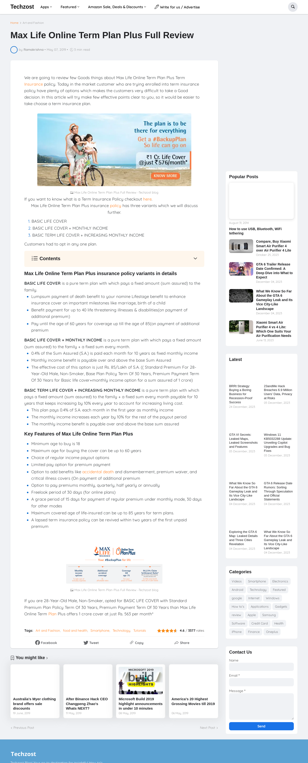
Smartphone (99, 628)
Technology (121, 628)
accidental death (98, 469)
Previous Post (23, 726)
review (236, 617)
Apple (252, 617)
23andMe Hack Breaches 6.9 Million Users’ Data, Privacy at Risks (278, 394)
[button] (293, 7)
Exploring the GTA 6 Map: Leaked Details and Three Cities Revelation (243, 540)
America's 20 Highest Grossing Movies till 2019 (193, 699)
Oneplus (272, 634)
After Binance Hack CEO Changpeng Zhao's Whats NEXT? (87, 701)
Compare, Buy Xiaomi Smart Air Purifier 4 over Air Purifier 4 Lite (273, 248)
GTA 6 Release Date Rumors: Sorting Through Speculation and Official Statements (278, 493)
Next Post (207, 726)
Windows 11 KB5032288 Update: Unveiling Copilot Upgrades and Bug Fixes (278, 445)
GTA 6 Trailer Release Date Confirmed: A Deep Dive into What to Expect (274, 272)
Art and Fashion (33, 20)
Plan (52, 611)
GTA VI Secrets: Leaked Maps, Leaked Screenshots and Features (243, 443)
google (237, 600)
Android (237, 591)
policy (115, 203)
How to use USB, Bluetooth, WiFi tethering (255, 233)
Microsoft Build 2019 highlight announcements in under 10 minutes (141, 701)
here (147, 197)
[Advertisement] (261, 93)
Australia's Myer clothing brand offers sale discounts (34, 701)
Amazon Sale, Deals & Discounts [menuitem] (115, 7)
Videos (237, 583)
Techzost (22, 7)
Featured (279, 591)
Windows (272, 600)
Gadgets (281, 608)
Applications (260, 608)
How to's (238, 608)
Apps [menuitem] (44, 7)
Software (238, 625)
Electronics (280, 583)
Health (278, 625)
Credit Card (259, 625)
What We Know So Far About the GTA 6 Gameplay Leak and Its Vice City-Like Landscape (274, 302)
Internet (253, 600)
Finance (254, 634)
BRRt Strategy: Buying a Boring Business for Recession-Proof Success (240, 396)
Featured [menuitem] (68, 7)
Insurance (33, 81)
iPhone (237, 634)
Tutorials (139, 628)
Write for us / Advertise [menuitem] (177, 7)
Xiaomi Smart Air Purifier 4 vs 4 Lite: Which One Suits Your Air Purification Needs (273, 331)
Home (14, 20)
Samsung (269, 617)
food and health (75, 628)
